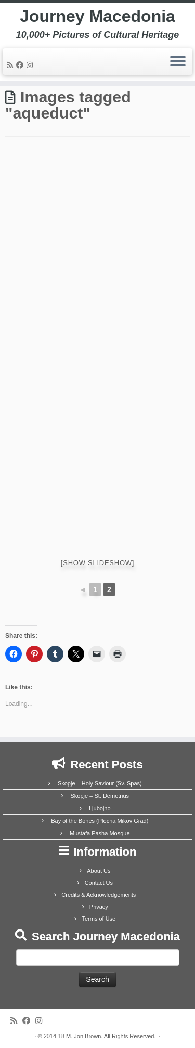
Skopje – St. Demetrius (100, 796)
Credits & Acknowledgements (98, 895)
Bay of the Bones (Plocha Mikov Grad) (99, 821)
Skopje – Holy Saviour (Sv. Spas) (100, 783)
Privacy (98, 906)
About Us (98, 871)
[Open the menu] (178, 62)
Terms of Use (98, 918)
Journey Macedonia (97, 16)
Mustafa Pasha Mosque (100, 833)
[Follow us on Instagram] (31, 65)
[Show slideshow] (97, 563)
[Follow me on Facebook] (21, 65)
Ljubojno (100, 808)
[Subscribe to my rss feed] (11, 65)
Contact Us (99, 883)
